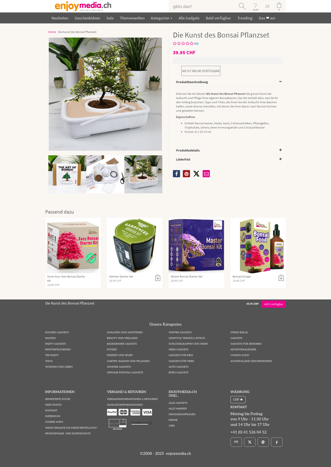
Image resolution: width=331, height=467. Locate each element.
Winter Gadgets (180, 332)
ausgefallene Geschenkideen (251, 361)
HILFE (255, 9)
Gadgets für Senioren (246, 343)
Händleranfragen (182, 414)
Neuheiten (60, 17)
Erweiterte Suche (57, 399)
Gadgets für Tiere (181, 361)
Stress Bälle (239, 332)
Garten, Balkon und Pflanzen (128, 361)
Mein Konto (53, 404)
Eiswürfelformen (58, 349)
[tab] (228, 82)
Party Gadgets (55, 343)
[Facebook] (276, 442)
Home (52, 32)
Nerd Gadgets (178, 349)
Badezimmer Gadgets (122, 343)
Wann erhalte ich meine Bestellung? (71, 427)
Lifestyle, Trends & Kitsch (187, 338)
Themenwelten (132, 17)
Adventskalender (243, 349)
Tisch (49, 361)
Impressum (52, 416)
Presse (173, 420)
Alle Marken (178, 408)
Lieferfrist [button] (183, 159)
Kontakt (51, 410)
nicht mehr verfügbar (201, 71)
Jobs (172, 425)
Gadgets (237, 338)
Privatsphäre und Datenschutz (68, 433)
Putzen (112, 349)
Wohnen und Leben (59, 366)
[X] (196, 173)
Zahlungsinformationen (125, 404)
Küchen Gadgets (57, 332)
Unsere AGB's (54, 422)
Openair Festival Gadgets (125, 372)
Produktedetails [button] (188, 150)
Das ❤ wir (267, 17)
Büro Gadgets (178, 372)
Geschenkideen (87, 17)
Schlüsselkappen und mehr (188, 343)
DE (267, 6)
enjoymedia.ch (178, 453)
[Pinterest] (263, 442)
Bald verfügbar (218, 17)
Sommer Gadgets (119, 366)
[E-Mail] (236, 442)
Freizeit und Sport (120, 355)
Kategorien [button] (161, 17)
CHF (238, 399)
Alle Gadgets (189, 17)
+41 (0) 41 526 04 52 (249, 432)
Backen (50, 338)
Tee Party (51, 355)
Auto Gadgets (178, 366)
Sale (110, 17)
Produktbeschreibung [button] (192, 82)
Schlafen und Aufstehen (125, 332)
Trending (244, 17)
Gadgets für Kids (181, 355)
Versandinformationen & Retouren (132, 399)
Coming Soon (240, 355)
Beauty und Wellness (122, 338)
